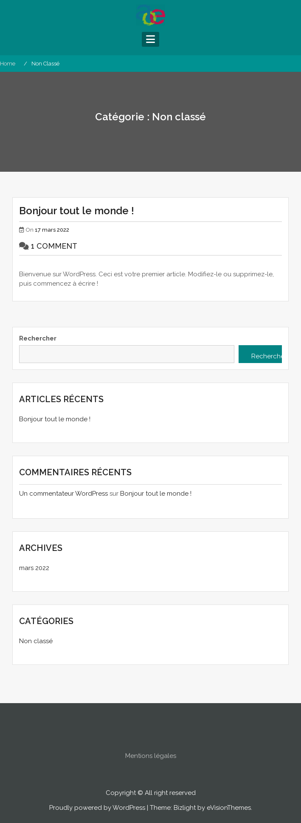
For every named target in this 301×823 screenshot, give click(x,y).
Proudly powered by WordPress (97, 808)
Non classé (36, 641)
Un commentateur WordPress (63, 493)
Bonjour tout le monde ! (76, 210)
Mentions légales (150, 765)
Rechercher (37, 338)
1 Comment (54, 245)
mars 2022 (34, 568)
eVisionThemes (229, 808)
